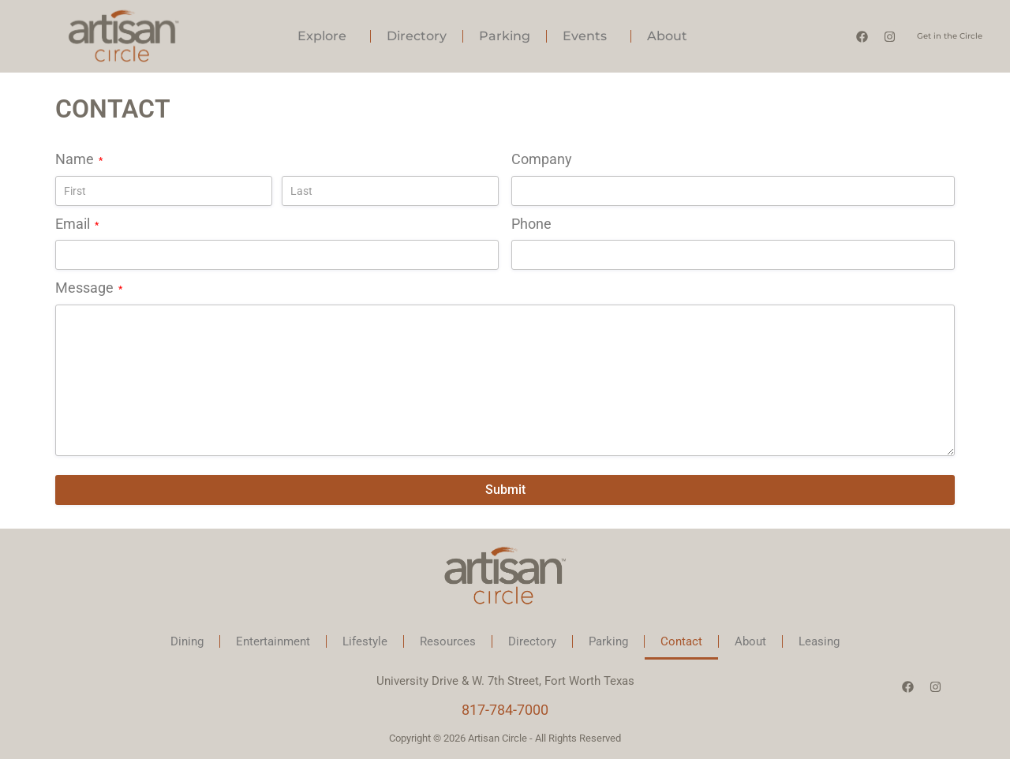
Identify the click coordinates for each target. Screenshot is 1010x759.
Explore (325, 36)
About (671, 36)
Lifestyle (364, 641)
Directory (417, 35)
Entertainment (273, 641)
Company (541, 159)
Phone (531, 223)
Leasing (819, 641)
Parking (504, 35)
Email (77, 224)
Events (589, 36)
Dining (187, 641)
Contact (681, 641)
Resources (448, 641)
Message (88, 288)
